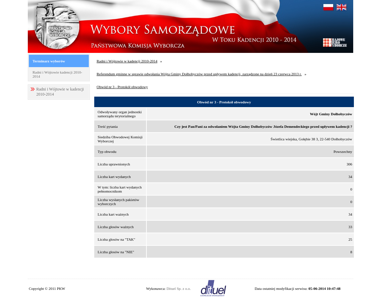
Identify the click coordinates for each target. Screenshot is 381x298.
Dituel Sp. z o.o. (178, 288)
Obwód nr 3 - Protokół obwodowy (122, 87)
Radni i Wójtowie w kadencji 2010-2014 (127, 61)
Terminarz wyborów (49, 61)
